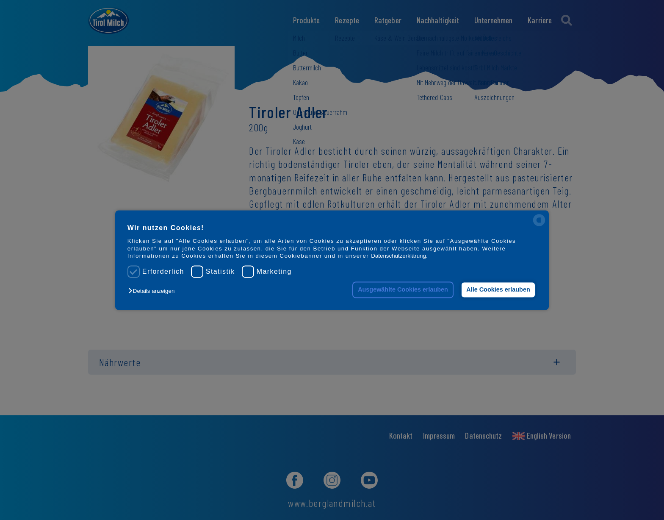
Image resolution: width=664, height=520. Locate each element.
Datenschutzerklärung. (399, 256)
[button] (153, 291)
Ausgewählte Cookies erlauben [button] (403, 289)
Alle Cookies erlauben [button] (498, 289)
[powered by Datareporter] (539, 225)
